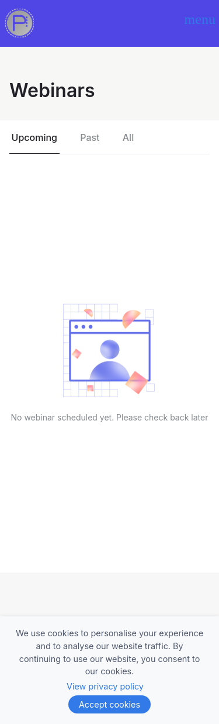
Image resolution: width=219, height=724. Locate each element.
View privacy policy (105, 686)
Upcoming (34, 137)
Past (89, 137)
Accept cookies (109, 704)
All (128, 137)
